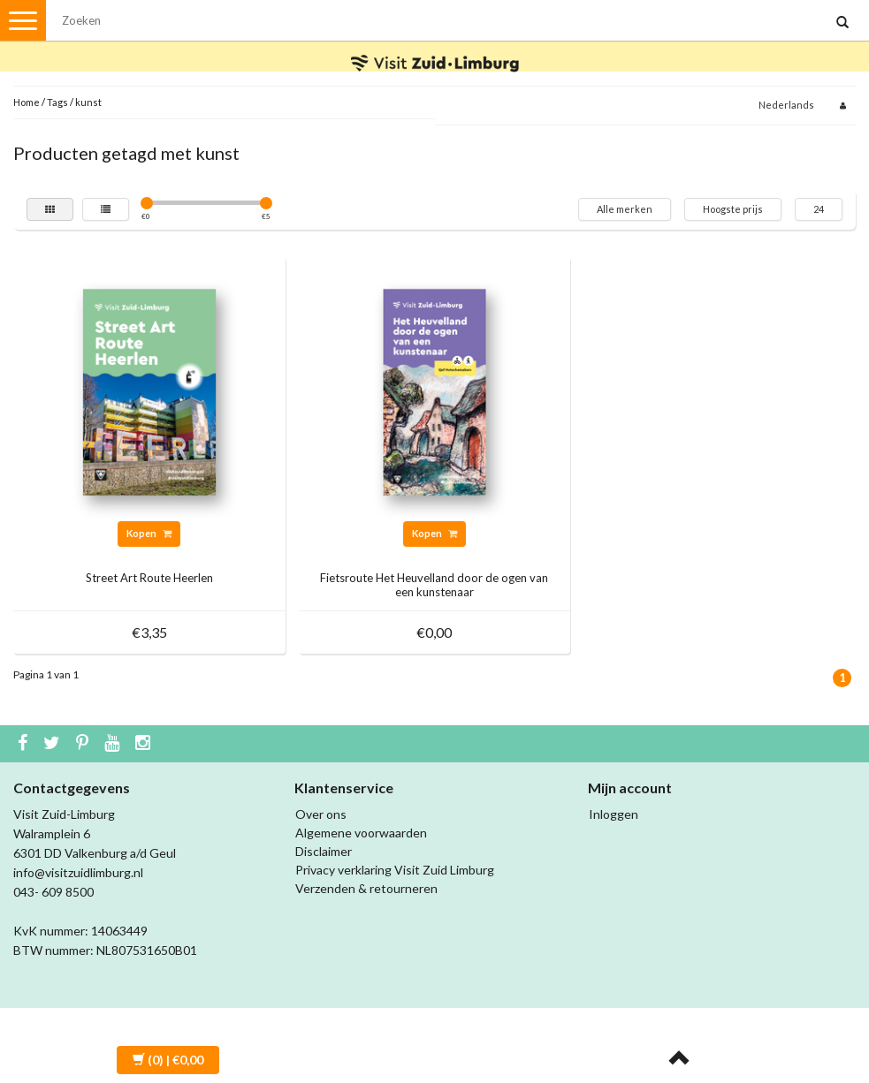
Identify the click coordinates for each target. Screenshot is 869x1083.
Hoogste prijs (733, 209)
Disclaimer (323, 851)
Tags (57, 102)
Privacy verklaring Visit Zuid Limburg (394, 869)
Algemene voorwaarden (361, 832)
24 (818, 209)
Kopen (149, 533)
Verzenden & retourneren (366, 888)
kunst (88, 102)
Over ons (321, 814)
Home (26, 102)
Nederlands (786, 104)
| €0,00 (168, 1059)
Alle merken (624, 209)
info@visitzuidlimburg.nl (78, 872)
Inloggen (613, 814)
